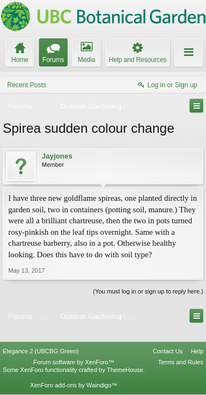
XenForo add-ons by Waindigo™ (74, 373)
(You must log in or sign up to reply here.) (148, 291)
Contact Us (167, 339)
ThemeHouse (125, 358)
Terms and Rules (180, 350)
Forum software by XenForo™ (74, 350)
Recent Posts (26, 85)
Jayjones (57, 156)
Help (197, 339)
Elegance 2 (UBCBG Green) (41, 339)
